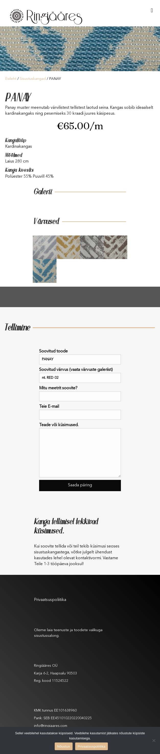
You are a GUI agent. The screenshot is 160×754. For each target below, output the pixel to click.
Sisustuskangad (33, 79)
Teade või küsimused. (80, 450)
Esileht (10, 79)
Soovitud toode (80, 356)
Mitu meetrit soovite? (80, 393)
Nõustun (63, 746)
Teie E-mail (80, 412)
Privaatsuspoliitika (50, 600)
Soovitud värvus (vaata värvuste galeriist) (80, 375)
